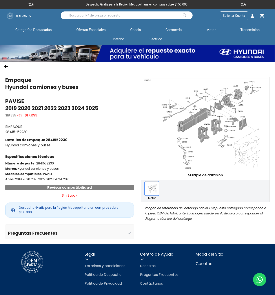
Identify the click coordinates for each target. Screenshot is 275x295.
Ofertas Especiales (91, 30)
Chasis (135, 30)
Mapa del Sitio (209, 254)
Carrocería (174, 30)
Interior (118, 39)
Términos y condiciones (105, 265)
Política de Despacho (103, 274)
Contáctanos (151, 283)
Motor (211, 30)
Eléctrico (155, 39)
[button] (91, 30)
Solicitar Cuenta (234, 16)
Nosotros (148, 265)
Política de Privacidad (103, 283)
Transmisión (250, 30)
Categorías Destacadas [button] (34, 31)
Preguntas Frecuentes (159, 274)
